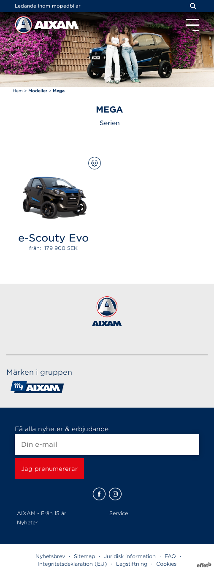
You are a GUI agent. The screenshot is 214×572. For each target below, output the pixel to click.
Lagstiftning (131, 564)
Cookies (166, 564)
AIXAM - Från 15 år (41, 513)
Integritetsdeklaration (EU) (72, 564)
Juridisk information (130, 556)
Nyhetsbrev (50, 556)
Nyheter (27, 522)
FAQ (170, 556)
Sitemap (84, 556)
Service (118, 513)
